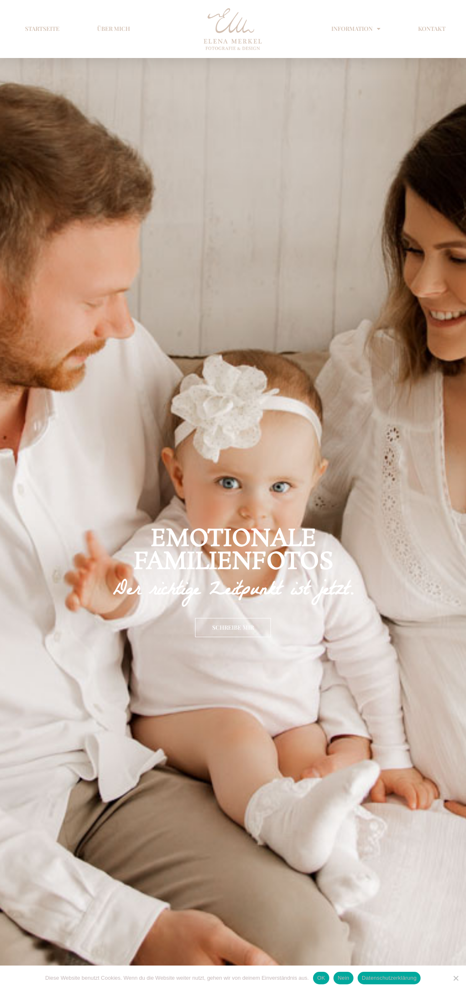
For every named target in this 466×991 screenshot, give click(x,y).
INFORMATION (356, 29)
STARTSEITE (42, 29)
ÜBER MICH (113, 29)
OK (321, 978)
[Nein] (455, 978)
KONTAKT (432, 29)
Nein (343, 978)
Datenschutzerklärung (389, 978)
